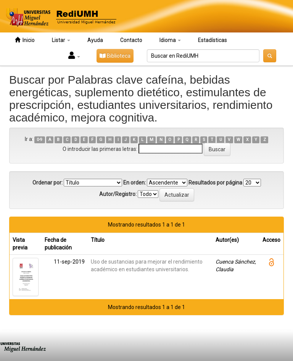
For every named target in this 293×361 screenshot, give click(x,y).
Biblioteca (115, 56)
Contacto (131, 40)
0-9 (39, 139)
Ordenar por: (47, 183)
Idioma (170, 40)
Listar (61, 40)
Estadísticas (212, 40)
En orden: (134, 183)
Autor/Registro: (118, 194)
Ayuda (95, 40)
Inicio (25, 40)
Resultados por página (215, 183)
